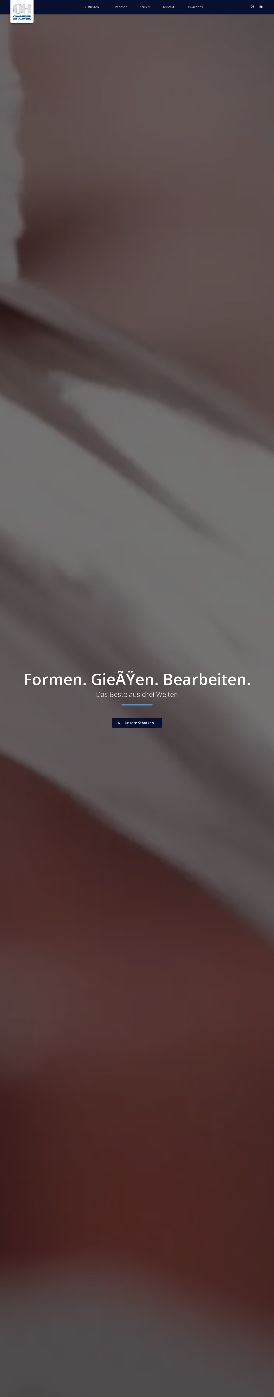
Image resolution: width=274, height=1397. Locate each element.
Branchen (120, 7)
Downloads (195, 7)
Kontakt (168, 7)
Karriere (145, 7)
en (261, 6)
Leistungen (91, 7)
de (252, 6)
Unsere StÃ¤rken (139, 722)
